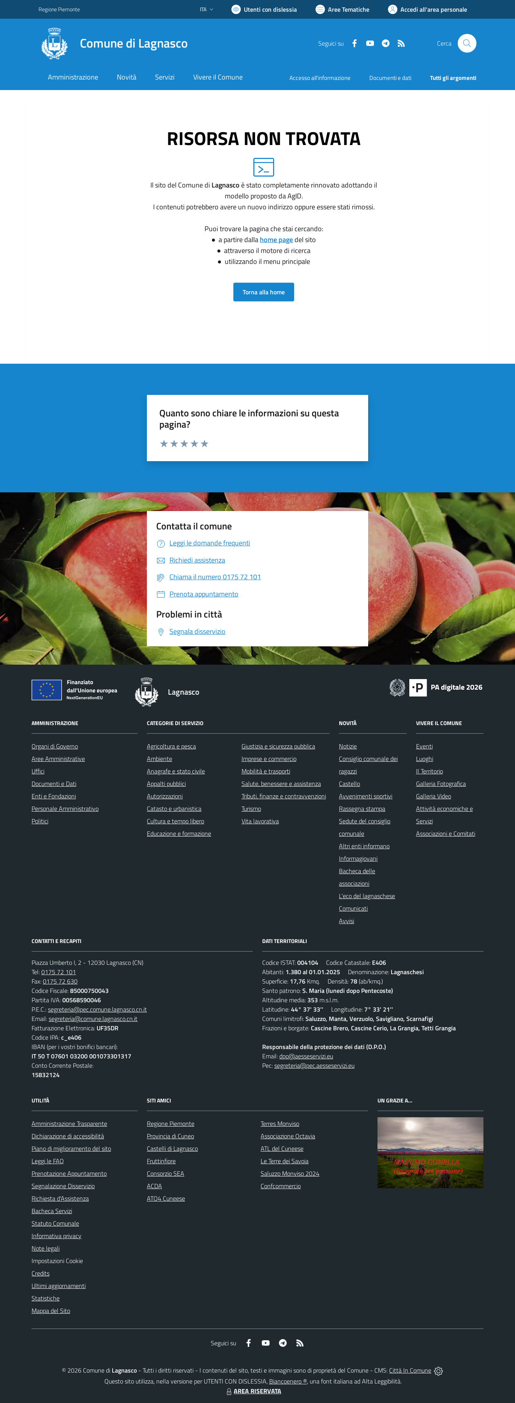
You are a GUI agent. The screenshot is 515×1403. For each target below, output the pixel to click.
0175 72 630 (60, 981)
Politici (40, 821)
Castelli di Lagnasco (172, 1148)
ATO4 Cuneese (166, 1198)
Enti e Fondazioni (54, 796)
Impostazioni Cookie (57, 1260)
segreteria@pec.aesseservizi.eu (314, 1065)
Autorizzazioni (165, 796)
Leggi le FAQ (48, 1161)
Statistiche (46, 1298)
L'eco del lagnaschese (367, 896)
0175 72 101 (58, 972)
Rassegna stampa (362, 808)
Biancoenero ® (288, 1381)
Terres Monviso (280, 1123)
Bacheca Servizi (52, 1210)
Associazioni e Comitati (445, 833)
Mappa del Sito (51, 1310)
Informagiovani (358, 858)
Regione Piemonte (170, 1123)
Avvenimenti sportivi (365, 796)
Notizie (348, 746)
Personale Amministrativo (65, 808)
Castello (349, 783)
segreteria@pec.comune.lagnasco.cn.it (97, 1009)
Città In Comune (410, 1370)
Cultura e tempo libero (175, 821)
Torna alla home (264, 292)
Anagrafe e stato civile (176, 771)
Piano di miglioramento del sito (71, 1148)
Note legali (46, 1248)
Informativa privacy (56, 1235)
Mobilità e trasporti (266, 771)
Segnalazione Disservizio (63, 1186)
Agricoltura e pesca (171, 746)
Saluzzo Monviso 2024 (290, 1173)
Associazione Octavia (288, 1136)
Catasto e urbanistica (174, 808)
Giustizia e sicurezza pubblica (278, 746)
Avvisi (346, 920)
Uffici (38, 771)
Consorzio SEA (165, 1173)
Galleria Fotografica (441, 783)
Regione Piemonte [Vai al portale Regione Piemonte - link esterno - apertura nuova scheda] (59, 9)
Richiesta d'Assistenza (60, 1198)
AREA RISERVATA (252, 1391)
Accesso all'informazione (320, 77)
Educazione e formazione (179, 833)
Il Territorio (429, 771)
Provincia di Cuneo (170, 1136)
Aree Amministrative (58, 758)
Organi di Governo (55, 746)
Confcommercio (281, 1186)
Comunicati (353, 908)
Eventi (424, 746)
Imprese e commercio (269, 758)
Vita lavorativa (260, 821)
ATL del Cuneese (282, 1148)
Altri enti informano (364, 846)
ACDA (154, 1186)
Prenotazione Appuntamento (69, 1173)
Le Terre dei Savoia (285, 1161)
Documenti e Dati (54, 783)
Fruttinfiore (161, 1161)
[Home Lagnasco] (113, 43)
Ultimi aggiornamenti (59, 1285)
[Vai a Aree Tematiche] (342, 9)
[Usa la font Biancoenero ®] (264, 9)
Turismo (251, 808)
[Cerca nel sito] (467, 43)
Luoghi (424, 758)
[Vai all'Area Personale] (427, 9)
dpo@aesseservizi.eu (306, 1056)
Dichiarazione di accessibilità (68, 1136)
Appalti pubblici (166, 783)
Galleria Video (433, 796)
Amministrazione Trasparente (69, 1123)
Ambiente (159, 758)
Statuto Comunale (55, 1223)
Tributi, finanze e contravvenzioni (284, 796)
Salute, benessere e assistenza (281, 783)
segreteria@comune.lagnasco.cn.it (93, 1018)
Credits (40, 1273)
